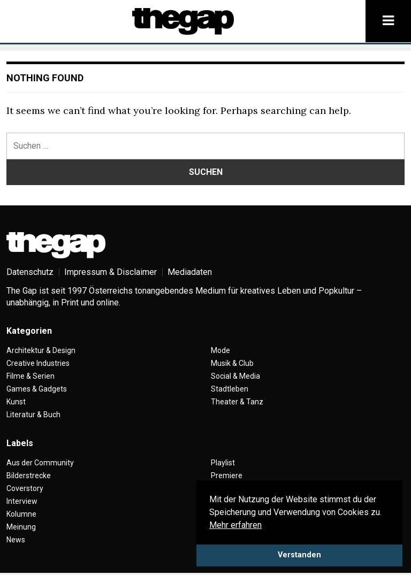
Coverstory (24, 488)
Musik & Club (232, 363)
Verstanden (299, 554)
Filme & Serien (30, 376)
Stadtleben (229, 389)
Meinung (21, 527)
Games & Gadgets (36, 389)
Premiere (226, 475)
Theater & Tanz (237, 401)
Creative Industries (38, 363)
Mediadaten (190, 272)
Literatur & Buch (33, 414)
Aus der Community (40, 462)
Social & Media (235, 376)
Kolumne (21, 514)
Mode (220, 350)
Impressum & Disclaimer (110, 272)
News (15, 539)
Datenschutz (30, 272)
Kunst (16, 401)
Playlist (223, 462)
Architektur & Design (40, 350)
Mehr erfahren (235, 525)
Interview (21, 501)
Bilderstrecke (28, 475)
